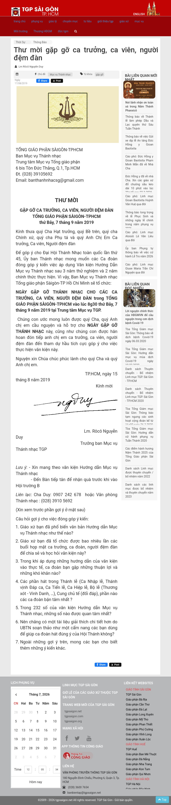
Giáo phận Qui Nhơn (138, 774)
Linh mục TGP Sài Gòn (80, 685)
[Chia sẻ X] (57, 81)
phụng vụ (37, 21)
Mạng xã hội (73, 728)
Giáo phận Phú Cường (139, 729)
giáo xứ (124, 21)
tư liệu (87, 21)
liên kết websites (138, 683)
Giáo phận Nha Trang (139, 764)
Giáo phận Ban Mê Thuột (141, 754)
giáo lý (53, 21)
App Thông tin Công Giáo (82, 746)
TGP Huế (131, 749)
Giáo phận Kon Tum (138, 769)
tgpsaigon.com (74, 716)
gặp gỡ (99, 74)
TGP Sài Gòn (134, 694)
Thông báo (40, 42)
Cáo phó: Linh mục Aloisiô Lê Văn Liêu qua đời (139, 236)
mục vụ (139, 21)
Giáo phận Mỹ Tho (137, 719)
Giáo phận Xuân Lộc (138, 739)
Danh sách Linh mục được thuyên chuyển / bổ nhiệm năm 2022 (139, 472)
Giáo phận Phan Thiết (139, 724)
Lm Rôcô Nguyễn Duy (31, 66)
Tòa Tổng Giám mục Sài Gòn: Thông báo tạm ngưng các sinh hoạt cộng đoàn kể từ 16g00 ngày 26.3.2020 (139, 416)
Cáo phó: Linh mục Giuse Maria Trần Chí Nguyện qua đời (139, 268)
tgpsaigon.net (73, 711)
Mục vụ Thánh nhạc (60, 74)
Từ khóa (88, 74)
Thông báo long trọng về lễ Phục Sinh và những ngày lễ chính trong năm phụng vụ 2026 (139, 220)
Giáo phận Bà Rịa (136, 699)
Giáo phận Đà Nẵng (138, 759)
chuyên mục (70, 21)
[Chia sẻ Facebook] (42, 81)
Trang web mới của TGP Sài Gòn (88, 705)
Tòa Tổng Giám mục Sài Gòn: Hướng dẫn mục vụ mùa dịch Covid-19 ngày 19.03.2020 (139, 357)
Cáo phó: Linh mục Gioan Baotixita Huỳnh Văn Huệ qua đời (139, 200)
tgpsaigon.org (73, 721)
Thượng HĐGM (42, 31)
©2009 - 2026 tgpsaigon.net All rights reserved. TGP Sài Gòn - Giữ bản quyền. (85, 800)
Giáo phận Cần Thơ (137, 704)
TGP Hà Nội (133, 784)
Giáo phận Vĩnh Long (139, 734)
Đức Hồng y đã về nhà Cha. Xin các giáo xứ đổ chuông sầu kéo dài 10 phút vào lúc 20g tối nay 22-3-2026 (139, 184)
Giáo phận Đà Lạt (136, 709)
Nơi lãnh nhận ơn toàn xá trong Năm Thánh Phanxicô (139, 106)
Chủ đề (41, 74)
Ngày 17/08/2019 (21, 82)
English (139, 14)
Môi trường (21, 31)
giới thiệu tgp (105, 21)
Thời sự (20, 42)
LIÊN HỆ (68, 766)
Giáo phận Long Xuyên (140, 714)
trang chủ (20, 21)
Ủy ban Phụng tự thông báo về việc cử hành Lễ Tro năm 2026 (139, 252)
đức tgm (63, 31)
